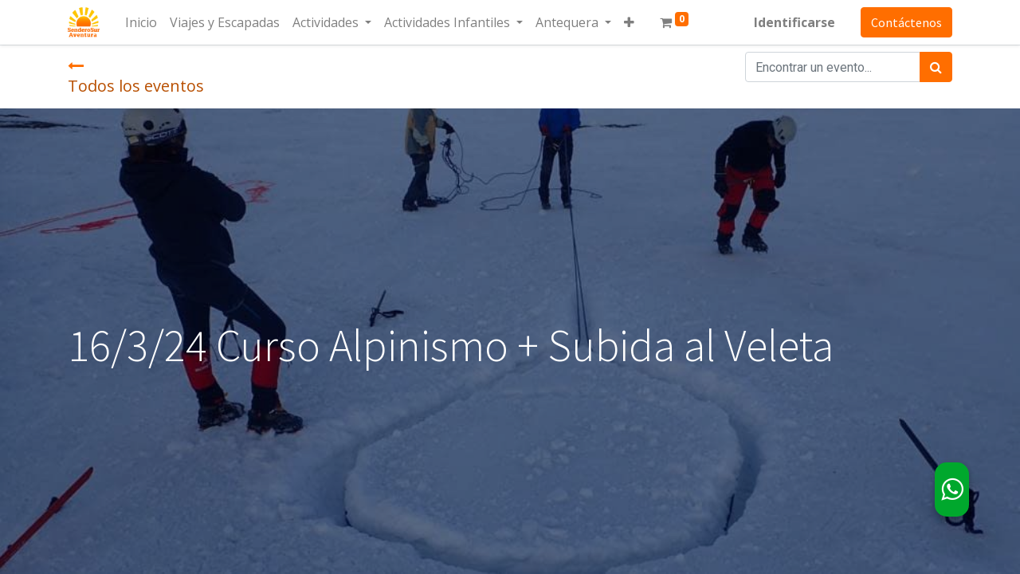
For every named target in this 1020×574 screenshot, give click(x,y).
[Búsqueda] (936, 67)
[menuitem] (141, 22)
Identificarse (794, 22)
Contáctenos (906, 22)
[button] (629, 22)
